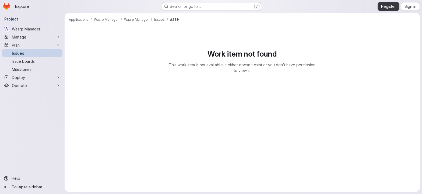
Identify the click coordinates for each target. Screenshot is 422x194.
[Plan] (32, 45)
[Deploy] (32, 77)
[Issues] (32, 53)
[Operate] (32, 85)
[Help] (32, 178)
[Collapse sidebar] (32, 187)
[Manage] (32, 37)
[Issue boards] (32, 61)
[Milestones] (32, 69)
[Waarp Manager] (32, 29)
